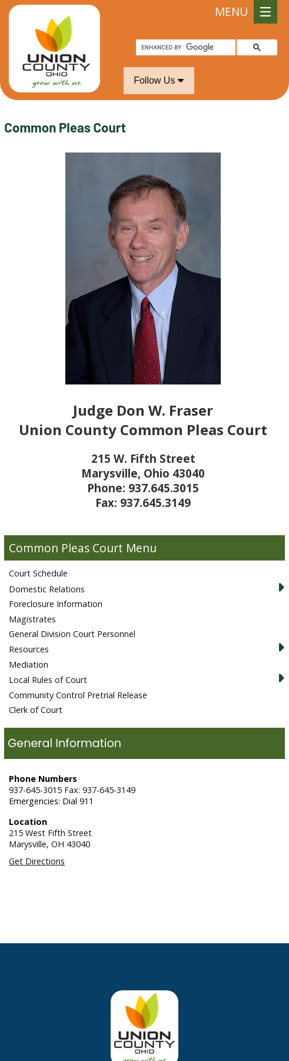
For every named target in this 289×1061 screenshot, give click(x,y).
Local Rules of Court (48, 679)
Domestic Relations (47, 589)
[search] (184, 47)
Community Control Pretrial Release (78, 695)
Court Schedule (38, 573)
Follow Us (159, 80)
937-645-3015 (35, 789)
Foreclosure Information (55, 603)
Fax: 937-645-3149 (99, 789)
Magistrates (32, 619)
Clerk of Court (35, 709)
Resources (29, 649)
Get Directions (37, 861)
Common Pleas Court (66, 548)
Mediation (28, 664)
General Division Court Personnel (72, 633)
